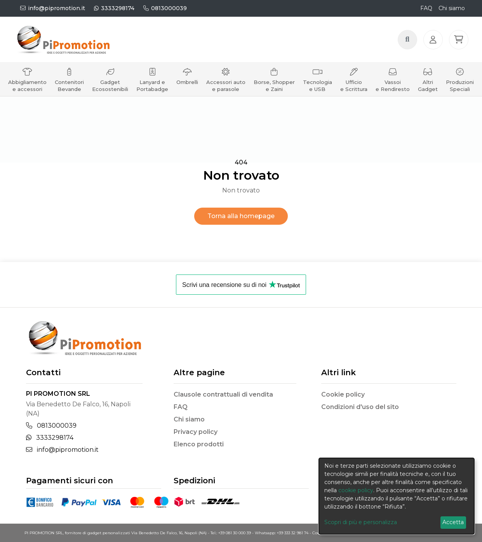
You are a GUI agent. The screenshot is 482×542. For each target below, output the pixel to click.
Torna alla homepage (241, 216)
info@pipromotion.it (52, 8)
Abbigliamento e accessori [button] (27, 88)
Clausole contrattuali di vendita (223, 394)
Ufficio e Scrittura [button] (353, 88)
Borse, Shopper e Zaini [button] (274, 88)
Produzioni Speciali (460, 88)
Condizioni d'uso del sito (360, 407)
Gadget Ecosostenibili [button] (110, 88)
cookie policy (355, 490)
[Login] (434, 44)
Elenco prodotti (199, 444)
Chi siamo (451, 8)
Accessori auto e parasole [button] (225, 88)
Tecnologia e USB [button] (317, 88)
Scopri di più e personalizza (360, 522)
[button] (460, 44)
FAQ (426, 8)
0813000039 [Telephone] (51, 425)
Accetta (453, 522)
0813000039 (165, 8)
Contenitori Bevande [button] (69, 88)
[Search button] (408, 44)
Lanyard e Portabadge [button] (152, 88)
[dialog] (396, 496)
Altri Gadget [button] (428, 88)
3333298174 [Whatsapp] (49, 437)
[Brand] (74, 44)
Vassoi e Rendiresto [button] (393, 88)
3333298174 (114, 8)
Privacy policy (196, 431)
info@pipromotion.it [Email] (62, 449)
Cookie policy (343, 394)
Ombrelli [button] (187, 85)
